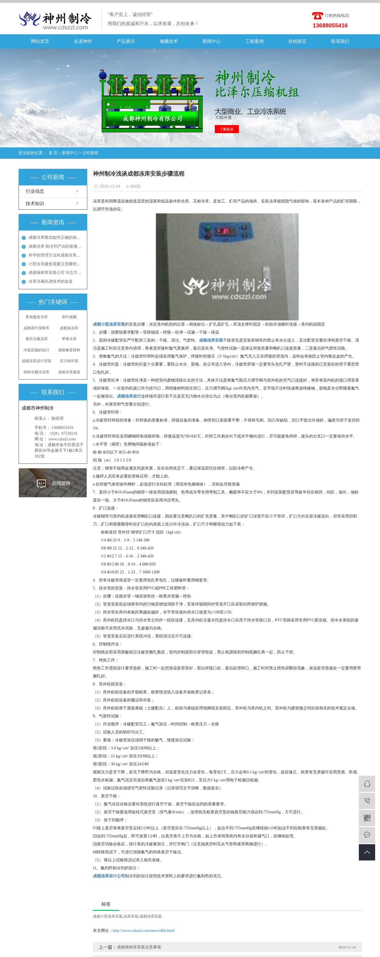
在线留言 (297, 41)
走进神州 (83, 41)
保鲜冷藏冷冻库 (36, 372)
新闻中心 (211, 41)
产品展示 (126, 41)
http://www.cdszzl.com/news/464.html (144, 930)
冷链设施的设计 (36, 350)
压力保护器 (69, 361)
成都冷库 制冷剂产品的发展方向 (56, 246)
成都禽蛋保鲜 (69, 350)
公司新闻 (90, 153)
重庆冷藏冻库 (36, 339)
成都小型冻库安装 (108, 916)
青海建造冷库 (36, 317)
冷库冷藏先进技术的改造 (51, 281)
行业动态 (35, 191)
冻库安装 (131, 916)
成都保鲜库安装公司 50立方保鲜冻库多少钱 (56, 272)
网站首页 (40, 41)
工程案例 (254, 41)
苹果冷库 (69, 339)
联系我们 (340, 41)
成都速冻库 (69, 328)
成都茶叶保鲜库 (36, 328)
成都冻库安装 (151, 916)
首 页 (53, 153)
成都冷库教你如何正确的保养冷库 (56, 237)
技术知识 (35, 203)
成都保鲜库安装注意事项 (139, 947)
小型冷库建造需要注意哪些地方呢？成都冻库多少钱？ (56, 264)
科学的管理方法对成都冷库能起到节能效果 (56, 255)
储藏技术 (169, 41)
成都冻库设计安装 (36, 361)
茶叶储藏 (69, 317)
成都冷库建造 (69, 372)
